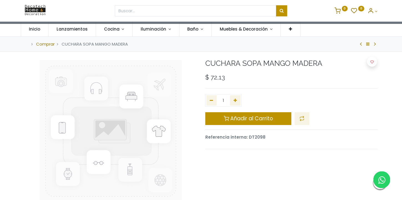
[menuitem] (38, 29)
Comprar (45, 44)
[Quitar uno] (211, 100)
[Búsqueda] (281, 10)
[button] (294, 29)
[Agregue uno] (235, 100)
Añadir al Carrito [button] (248, 118)
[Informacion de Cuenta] (373, 11)
